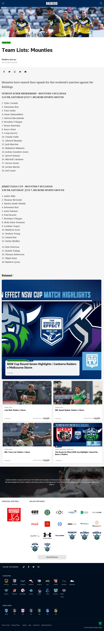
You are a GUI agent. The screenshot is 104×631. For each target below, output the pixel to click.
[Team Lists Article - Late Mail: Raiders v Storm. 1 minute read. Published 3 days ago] (27, 401)
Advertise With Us (46, 625)
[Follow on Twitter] (33, 567)
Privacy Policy (15, 625)
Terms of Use (6, 625)
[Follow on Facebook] (29, 567)
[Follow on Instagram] (38, 567)
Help (30, 625)
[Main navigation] (3, 3)
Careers (24, 625)
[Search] (101, 3)
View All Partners (52, 557)
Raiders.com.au (9, 59)
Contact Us (36, 625)
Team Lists (6, 42)
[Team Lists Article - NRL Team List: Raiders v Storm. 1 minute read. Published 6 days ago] (27, 443)
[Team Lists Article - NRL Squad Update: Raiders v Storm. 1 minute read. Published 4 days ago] (77, 401)
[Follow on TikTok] (24, 567)
